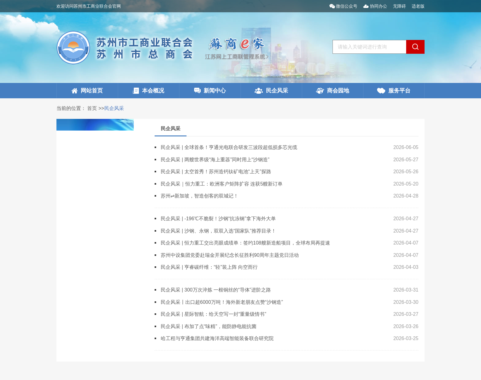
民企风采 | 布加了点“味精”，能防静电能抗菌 (208, 326)
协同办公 (375, 6)
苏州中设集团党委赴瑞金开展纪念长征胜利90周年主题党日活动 (230, 255)
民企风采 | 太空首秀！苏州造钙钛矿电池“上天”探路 (216, 171)
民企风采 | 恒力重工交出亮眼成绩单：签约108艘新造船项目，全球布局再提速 (245, 242)
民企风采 (271, 91)
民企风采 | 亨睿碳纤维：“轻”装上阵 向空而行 (209, 267)
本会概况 (148, 91)
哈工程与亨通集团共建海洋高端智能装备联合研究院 (217, 338)
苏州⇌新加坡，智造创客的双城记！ (199, 195)
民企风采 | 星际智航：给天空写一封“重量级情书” (213, 314)
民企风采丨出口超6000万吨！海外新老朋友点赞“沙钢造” (222, 302)
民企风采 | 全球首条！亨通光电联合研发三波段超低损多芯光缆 (229, 147)
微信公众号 (344, 6)
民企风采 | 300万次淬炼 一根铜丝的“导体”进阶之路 (216, 289)
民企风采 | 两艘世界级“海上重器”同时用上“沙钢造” (215, 159)
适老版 (418, 6)
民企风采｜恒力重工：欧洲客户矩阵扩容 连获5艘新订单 (222, 183)
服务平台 (393, 91)
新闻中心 (210, 91)
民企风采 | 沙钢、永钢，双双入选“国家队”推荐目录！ (218, 230)
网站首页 (87, 91)
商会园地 (332, 91)
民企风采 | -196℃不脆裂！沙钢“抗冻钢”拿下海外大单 (218, 218)
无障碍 (399, 6)
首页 (92, 108)
